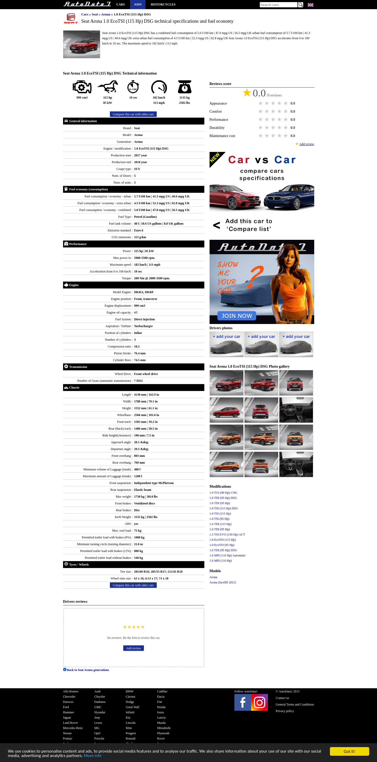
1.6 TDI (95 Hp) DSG (223, 498)
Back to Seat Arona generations (86, 670)
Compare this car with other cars (133, 114)
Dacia (161, 696)
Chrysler (99, 696)
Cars (120, 4)
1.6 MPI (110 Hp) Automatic (228, 555)
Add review (133, 648)
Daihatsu (100, 702)
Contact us (282, 698)
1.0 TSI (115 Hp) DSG (224, 508)
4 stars (280, 103)
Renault (131, 738)
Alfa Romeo (70, 691)
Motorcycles (163, 4)
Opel (97, 733)
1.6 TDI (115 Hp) (221, 524)
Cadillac (162, 691)
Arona (106, 14)
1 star (261, 103)
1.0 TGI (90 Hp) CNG (224, 492)
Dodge (130, 702)
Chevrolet (69, 696)
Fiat (159, 702)
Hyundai (99, 712)
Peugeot (131, 733)
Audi (97, 691)
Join (138, 4)
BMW (130, 691)
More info (93, 756)
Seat (95, 14)
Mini (129, 728)
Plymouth (163, 733)
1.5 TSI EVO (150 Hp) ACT (227, 534)
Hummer (68, 712)
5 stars (286, 103)
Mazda (161, 723)
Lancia (161, 717)
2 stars (267, 103)
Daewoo (68, 702)
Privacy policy (285, 711)
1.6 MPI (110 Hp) (221, 560)
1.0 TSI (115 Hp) (220, 513)
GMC (98, 707)
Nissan (67, 733)
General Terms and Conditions (295, 704)
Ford (66, 707)
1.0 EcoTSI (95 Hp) (222, 545)
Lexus (98, 723)
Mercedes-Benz (73, 728)
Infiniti (130, 712)
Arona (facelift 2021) (223, 582)
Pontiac (67, 738)
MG (96, 728)
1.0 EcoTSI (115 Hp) (223, 540)
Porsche (99, 738)
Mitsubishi (164, 728)
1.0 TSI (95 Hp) (219, 519)
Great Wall (132, 707)
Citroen (130, 696)
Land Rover (70, 723)
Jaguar (67, 717)
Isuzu (160, 712)
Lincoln (131, 723)
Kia (128, 717)
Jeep (97, 717)
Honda (161, 707)
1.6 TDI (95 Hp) (220, 503)
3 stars (274, 103)
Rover (161, 738)
